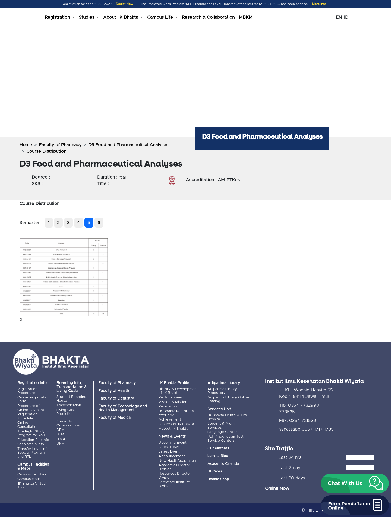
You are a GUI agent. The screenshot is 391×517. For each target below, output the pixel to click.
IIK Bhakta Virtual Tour (31, 484)
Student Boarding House (71, 399)
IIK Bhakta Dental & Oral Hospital (227, 417)
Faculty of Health (113, 391)
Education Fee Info (33, 439)
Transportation (68, 405)
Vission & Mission (173, 402)
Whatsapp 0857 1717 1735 (306, 428)
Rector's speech (172, 397)
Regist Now (124, 3)
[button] (355, 483)
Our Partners (218, 448)
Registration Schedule (27, 416)
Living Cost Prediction (65, 411)
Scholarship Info (30, 444)
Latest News (169, 446)
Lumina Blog (217, 455)
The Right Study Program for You (31, 433)
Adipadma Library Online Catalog (228, 399)
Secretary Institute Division (174, 483)
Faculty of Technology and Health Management (122, 408)
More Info (319, 3)
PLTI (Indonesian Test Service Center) (225, 438)
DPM (60, 429)
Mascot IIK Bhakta (173, 428)
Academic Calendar (223, 463)
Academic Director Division (174, 466)
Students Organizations (68, 423)
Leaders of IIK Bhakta (176, 423)
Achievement (170, 419)
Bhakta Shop (218, 479)
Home (26, 145)
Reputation (168, 406)
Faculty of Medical (114, 418)
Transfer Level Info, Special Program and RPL (33, 452)
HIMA (60, 438)
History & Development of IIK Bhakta (178, 391)
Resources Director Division (175, 474)
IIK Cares (214, 471)
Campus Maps (28, 478)
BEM (60, 434)
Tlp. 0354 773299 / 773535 (299, 407)
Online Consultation (28, 424)
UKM (60, 443)
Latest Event (169, 451)
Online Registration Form (33, 399)
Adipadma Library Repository (222, 391)
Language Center (222, 432)
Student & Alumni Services (222, 425)
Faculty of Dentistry (116, 398)
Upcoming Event (173, 442)
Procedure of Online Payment (30, 407)
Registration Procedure (27, 391)
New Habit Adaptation (177, 460)
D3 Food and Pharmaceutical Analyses (128, 145)
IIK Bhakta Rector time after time (177, 412)
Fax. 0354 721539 (297, 420)
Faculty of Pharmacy (60, 145)
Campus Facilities (31, 473)
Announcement (172, 455)
